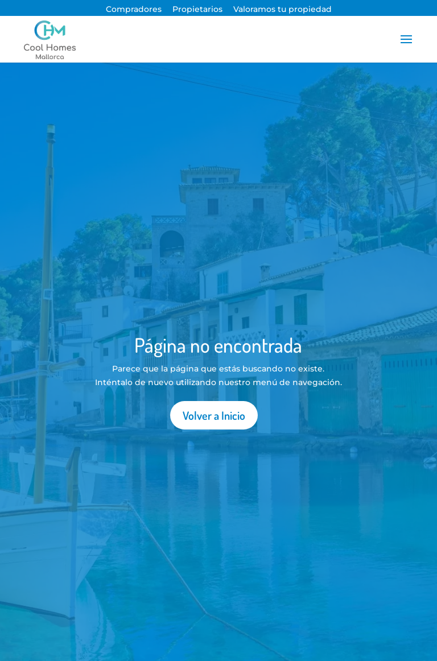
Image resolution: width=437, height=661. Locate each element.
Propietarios (197, 9)
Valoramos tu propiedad (282, 9)
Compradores (134, 9)
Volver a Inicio (214, 415)
